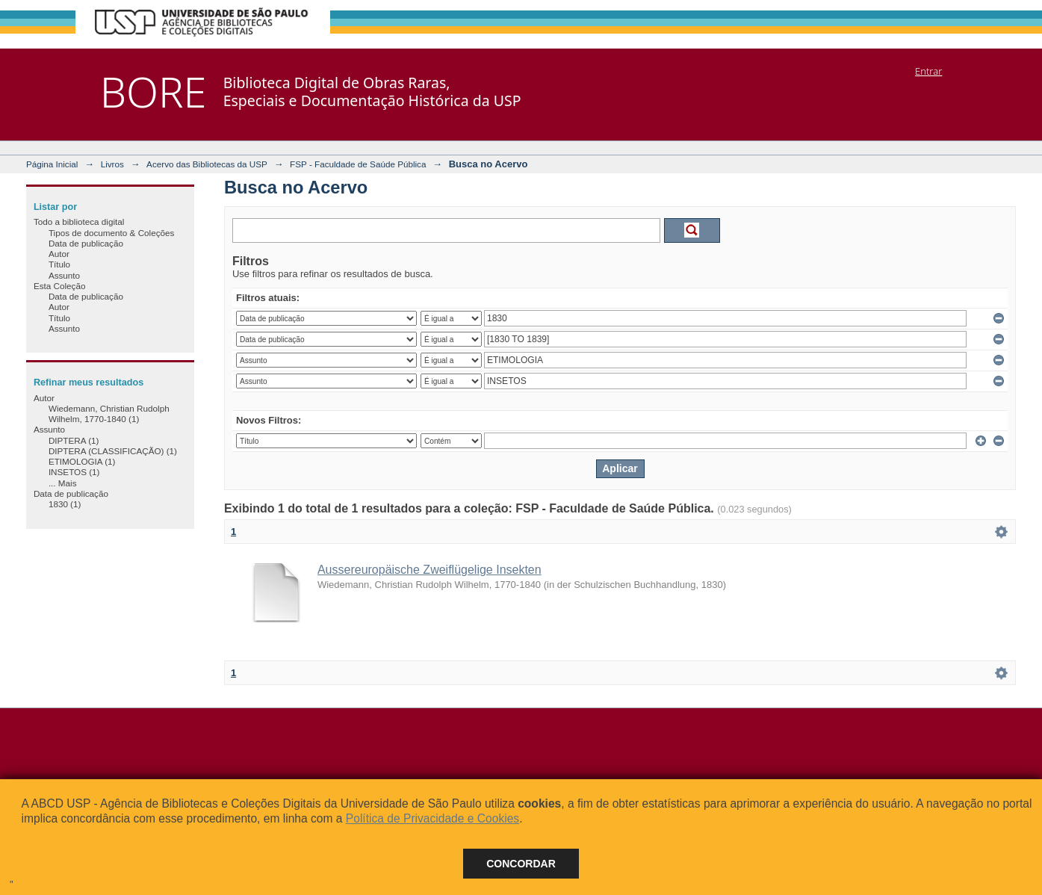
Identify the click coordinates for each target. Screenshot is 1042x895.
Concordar (521, 864)
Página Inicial (52, 164)
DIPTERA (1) (74, 440)
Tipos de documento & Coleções (111, 233)
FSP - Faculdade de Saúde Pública (358, 164)
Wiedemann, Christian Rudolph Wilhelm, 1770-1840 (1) (109, 413)
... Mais (63, 483)
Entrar (928, 71)
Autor (59, 253)
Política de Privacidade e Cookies (432, 818)
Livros (112, 164)
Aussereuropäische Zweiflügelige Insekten (429, 569)
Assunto (64, 275)
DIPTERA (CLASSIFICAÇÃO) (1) (113, 451)
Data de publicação (86, 243)
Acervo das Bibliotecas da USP (206, 164)
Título (59, 264)
